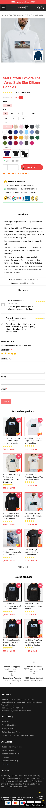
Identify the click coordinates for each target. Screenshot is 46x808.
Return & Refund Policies (11, 754)
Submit (6, 401)
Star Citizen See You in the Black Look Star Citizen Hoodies (11, 642)
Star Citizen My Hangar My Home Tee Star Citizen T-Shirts (33, 552)
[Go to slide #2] (29, 67)
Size (4, 109)
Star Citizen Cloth (16, 15)
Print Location (8, 147)
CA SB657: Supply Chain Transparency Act (18, 735)
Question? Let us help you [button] (34, 805)
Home (3, 15)
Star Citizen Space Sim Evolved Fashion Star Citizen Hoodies (11, 515)
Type (5, 102)
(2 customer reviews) (22, 93)
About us (5, 722)
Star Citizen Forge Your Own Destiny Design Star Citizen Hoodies (11, 440)
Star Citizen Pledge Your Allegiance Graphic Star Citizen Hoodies (34, 515)
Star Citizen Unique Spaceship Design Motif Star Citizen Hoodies (12, 606)
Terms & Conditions (9, 725)
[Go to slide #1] (17, 67)
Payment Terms (8, 750)
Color (5, 122)
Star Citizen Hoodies (35, 15)
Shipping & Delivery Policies (12, 747)
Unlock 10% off (41, 797)
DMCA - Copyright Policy (11, 732)
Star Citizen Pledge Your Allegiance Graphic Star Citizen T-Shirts (34, 440)
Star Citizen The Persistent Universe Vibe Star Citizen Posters (12, 552)
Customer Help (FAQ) (10, 761)
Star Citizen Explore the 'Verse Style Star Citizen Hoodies (33, 606)
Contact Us (6, 757)
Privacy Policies (7, 728)
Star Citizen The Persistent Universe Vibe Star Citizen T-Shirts (34, 477)
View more (23, 567)
